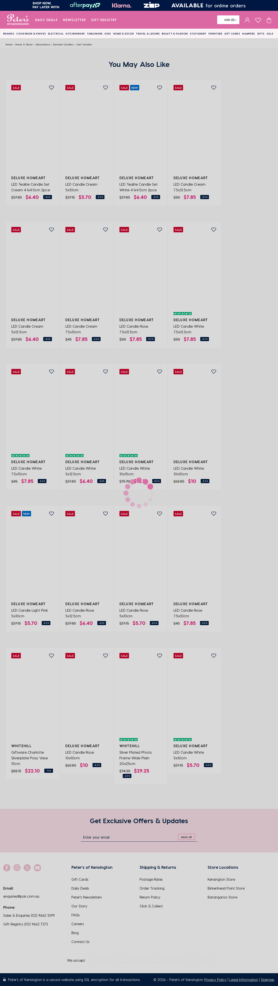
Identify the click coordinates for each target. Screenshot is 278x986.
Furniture (215, 33)
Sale (270, 33)
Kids (108, 33)
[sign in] (247, 20)
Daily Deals (46, 20)
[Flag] (228, 19)
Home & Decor (123, 33)
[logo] (18, 20)
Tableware (95, 33)
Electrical (56, 33)
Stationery (198, 33)
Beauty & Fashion (175, 33)
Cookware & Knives (31, 33)
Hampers (248, 33)
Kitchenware (75, 33)
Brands (8, 33)
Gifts (261, 33)
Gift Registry (104, 20)
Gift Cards (232, 33)
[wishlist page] (258, 20)
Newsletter (74, 20)
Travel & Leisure (148, 33)
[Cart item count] (268, 20)
